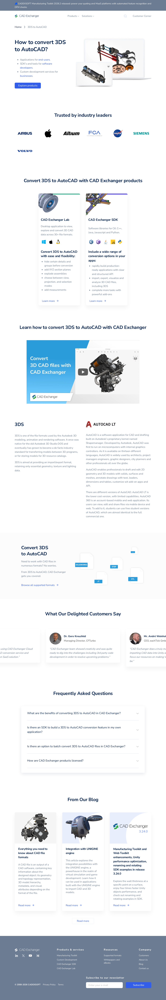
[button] (83, 713)
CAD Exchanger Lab (66, 968)
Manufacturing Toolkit (67, 955)
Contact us (144, 968)
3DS (19, 424)
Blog (141, 964)
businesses (26, 76)
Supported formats (112, 955)
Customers (144, 955)
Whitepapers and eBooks (112, 961)
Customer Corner (142, 16)
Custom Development (67, 959)
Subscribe (138, 985)
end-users (44, 59)
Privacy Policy (49, 984)
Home (18, 27)
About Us (143, 959)
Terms (61, 984)
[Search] (125, 16)
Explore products (27, 85)
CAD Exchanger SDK (66, 964)
